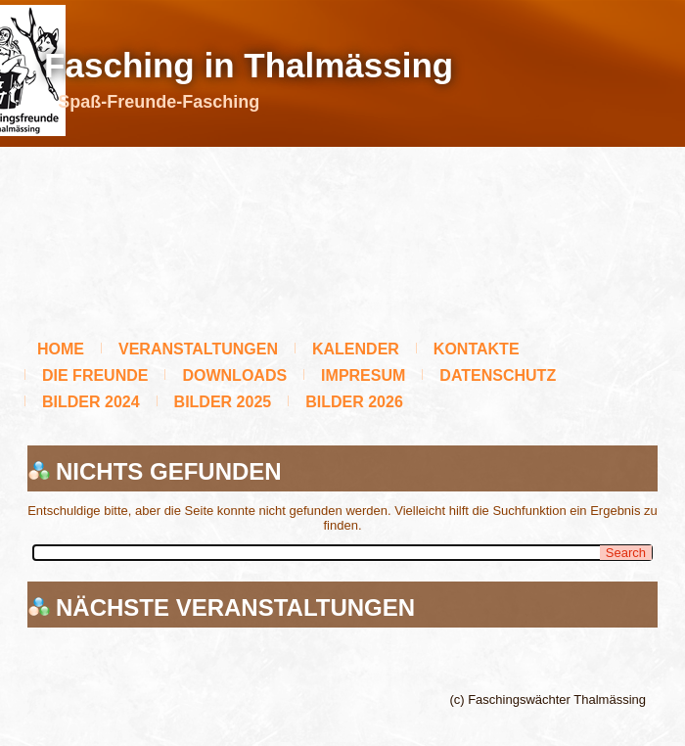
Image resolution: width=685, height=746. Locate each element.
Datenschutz (497, 375)
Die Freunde (95, 375)
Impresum (363, 375)
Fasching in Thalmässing (248, 65)
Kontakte (477, 349)
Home (60, 349)
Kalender (355, 349)
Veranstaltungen (198, 349)
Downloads (234, 375)
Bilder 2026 (354, 402)
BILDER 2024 (91, 402)
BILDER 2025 (223, 402)
